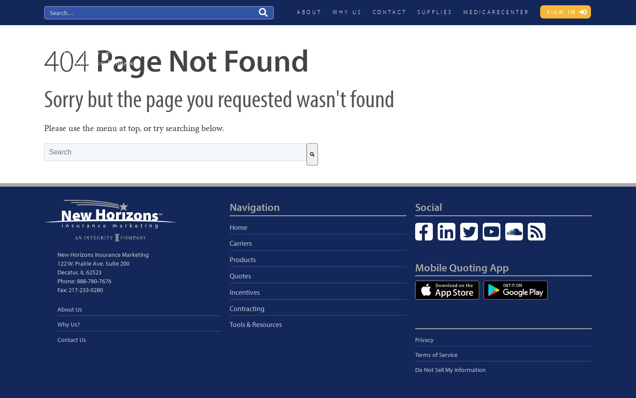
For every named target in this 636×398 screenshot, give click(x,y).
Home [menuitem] (238, 227)
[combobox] (175, 152)
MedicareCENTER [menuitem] (496, 11)
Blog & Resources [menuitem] (561, 47)
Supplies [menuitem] (435, 11)
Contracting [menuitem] (508, 47)
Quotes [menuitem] (427, 47)
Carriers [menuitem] (356, 47)
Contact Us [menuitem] (71, 340)
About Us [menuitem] (69, 309)
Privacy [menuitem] (424, 340)
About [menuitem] (309, 11)
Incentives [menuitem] (465, 47)
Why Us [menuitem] (347, 11)
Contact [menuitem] (390, 11)
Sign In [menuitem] (562, 11)
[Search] (312, 154)
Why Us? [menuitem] (68, 324)
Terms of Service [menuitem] (436, 355)
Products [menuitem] (392, 47)
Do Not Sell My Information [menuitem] (450, 370)
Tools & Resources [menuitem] (256, 324)
